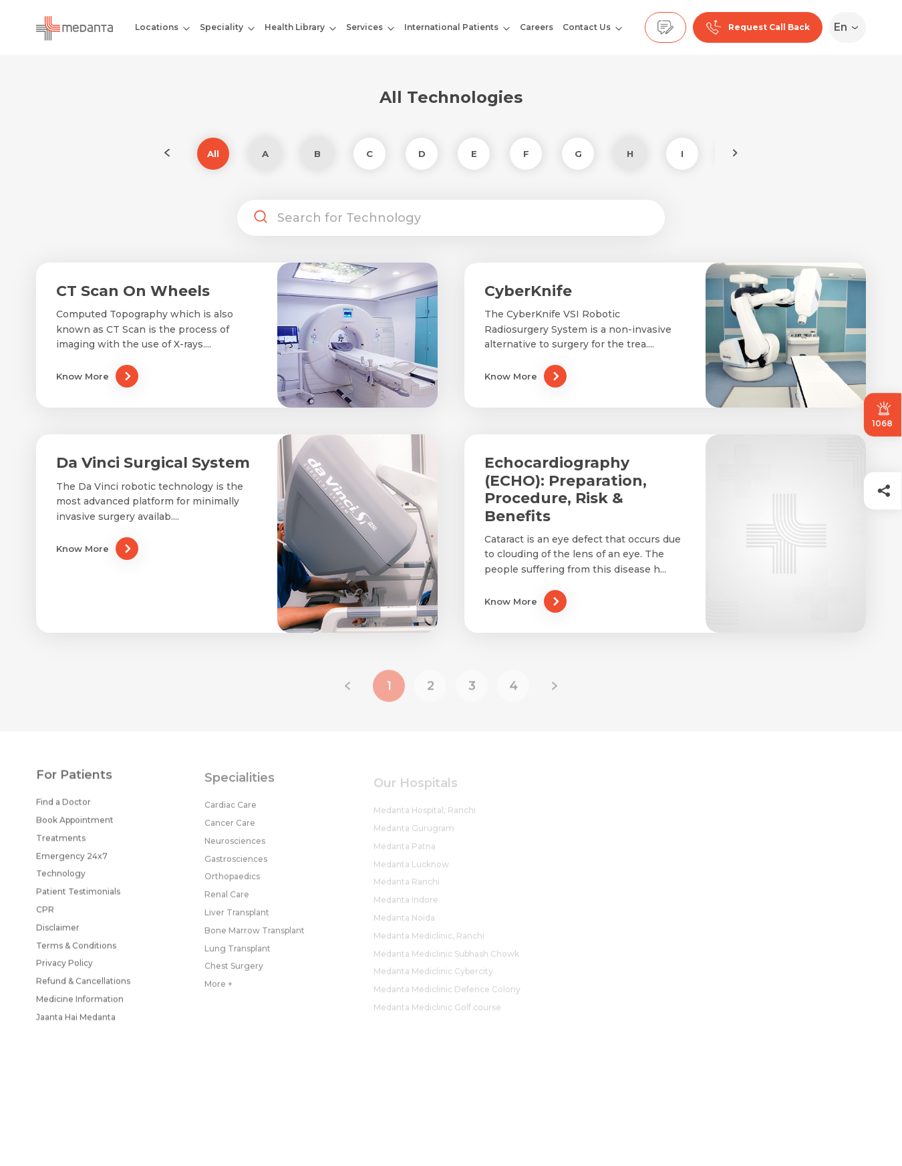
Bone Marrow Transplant (254, 938)
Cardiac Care (230, 813)
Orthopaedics (232, 884)
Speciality (221, 27)
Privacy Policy (64, 969)
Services (364, 27)
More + (218, 992)
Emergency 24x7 (72, 862)
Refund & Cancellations (83, 987)
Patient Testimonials (78, 897)
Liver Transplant (236, 920)
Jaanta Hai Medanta (76, 1023)
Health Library (295, 27)
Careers (536, 27)
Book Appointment (75, 826)
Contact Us (587, 27)
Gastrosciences (235, 867)
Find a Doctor (63, 808)
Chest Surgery (233, 974)
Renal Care (226, 902)
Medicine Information (80, 1005)
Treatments (61, 844)
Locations (156, 27)
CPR (45, 915)
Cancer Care (229, 831)
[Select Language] (850, 27)
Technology (61, 880)
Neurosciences (234, 849)
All (213, 153)
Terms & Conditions (76, 951)
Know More (97, 376)
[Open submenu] (251, 27)
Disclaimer (58, 933)
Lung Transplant (237, 957)
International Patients (451, 27)
